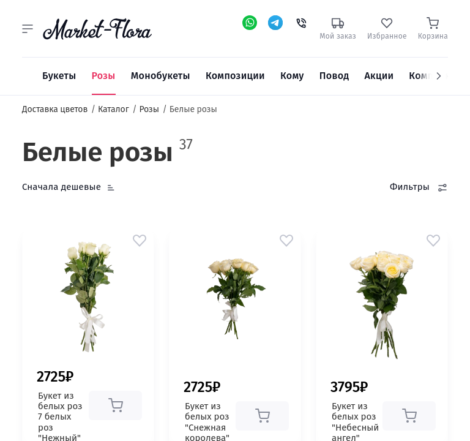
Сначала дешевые (61, 186)
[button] (27, 28)
